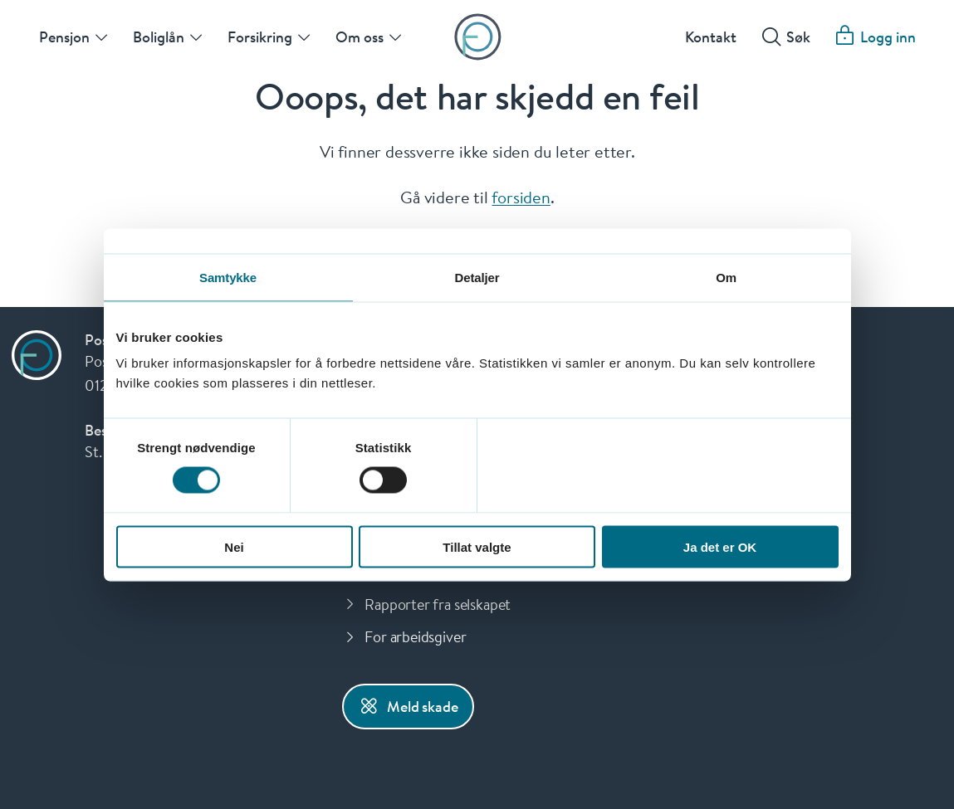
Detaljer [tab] (477, 277)
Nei (233, 546)
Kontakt (710, 36)
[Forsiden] (477, 37)
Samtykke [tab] (228, 277)
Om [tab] (726, 277)
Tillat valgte (477, 546)
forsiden (521, 196)
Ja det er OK (719, 546)
